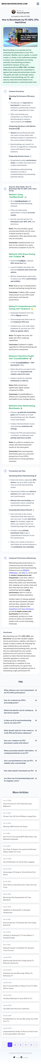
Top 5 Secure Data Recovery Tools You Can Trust (20, 886)
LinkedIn (24, 1057)
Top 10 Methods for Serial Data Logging (18, 862)
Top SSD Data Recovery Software (16, 1009)
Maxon (18, 315)
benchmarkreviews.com (15, 4)
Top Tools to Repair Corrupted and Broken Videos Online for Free (19, 850)
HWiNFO (25, 570)
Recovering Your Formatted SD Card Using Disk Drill (19, 924)
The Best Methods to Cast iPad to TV (17, 998)
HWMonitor (13, 573)
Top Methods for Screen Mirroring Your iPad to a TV (20, 1020)
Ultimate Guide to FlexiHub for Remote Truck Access (18, 949)
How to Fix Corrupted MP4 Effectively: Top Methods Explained (20, 838)
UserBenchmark (21, 201)
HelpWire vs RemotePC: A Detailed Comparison (16, 911)
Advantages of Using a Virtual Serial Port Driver (19, 873)
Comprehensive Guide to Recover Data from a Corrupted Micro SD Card (20, 1033)
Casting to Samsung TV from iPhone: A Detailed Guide (18, 936)
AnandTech (13, 609)
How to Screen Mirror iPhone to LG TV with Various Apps (20, 987)
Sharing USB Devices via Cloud (15, 827)
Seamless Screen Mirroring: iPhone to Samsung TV (18, 974)
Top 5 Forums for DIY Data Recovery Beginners (17, 805)
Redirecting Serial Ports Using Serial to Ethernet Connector (18, 962)
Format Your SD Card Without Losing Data (19, 816)
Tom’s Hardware (27, 609)
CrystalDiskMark (22, 363)
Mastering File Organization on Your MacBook (17, 898)
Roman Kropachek (23, 13)
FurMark (22, 261)
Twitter (16, 1057)
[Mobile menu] (38, 3)
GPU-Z (24, 573)
